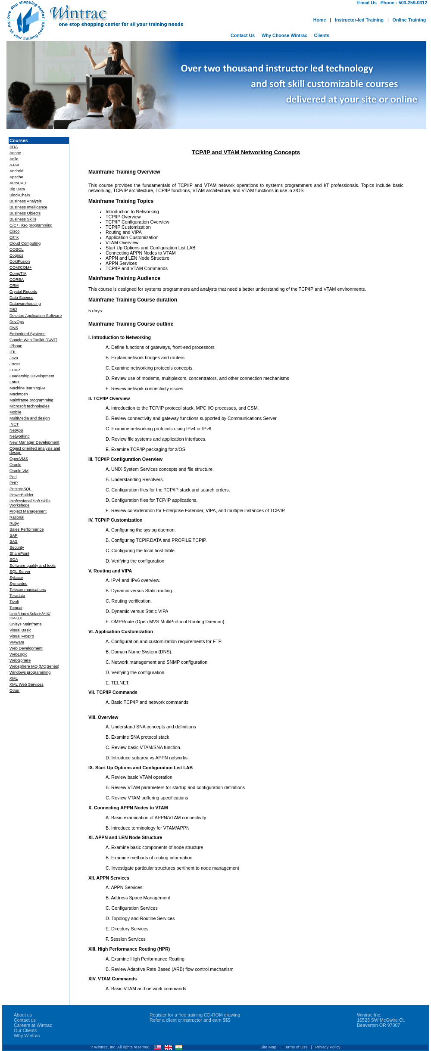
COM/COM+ (20, 267)
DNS (13, 328)
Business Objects (25, 213)
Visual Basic (20, 630)
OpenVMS (18, 459)
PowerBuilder (21, 495)
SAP (13, 535)
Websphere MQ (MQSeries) (34, 666)
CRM (14, 285)
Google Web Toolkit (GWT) (33, 340)
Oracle (15, 465)
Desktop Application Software (35, 316)
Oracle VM (18, 471)
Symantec (18, 583)
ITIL (12, 352)
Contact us (25, 1020)
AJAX (14, 165)
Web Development (26, 648)
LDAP (14, 370)
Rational (16, 517)
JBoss (14, 364)
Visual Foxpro (21, 636)
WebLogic (18, 654)
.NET (14, 424)
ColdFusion (19, 261)
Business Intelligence (28, 207)
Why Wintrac (27, 1035)
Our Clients (25, 1030)
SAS (13, 541)
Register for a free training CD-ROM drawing (195, 1014)
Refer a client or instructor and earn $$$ (190, 1020)
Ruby (14, 523)
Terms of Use (296, 1047)
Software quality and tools (32, 565)
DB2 (13, 310)
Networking (19, 436)
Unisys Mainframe (25, 624)
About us (23, 1014)
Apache (16, 177)
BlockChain (19, 195)
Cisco (14, 231)
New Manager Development (34, 442)
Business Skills (22, 219)
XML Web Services (26, 684)
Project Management (28, 511)
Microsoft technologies (29, 406)
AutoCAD (17, 183)
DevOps (16, 322)
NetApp (16, 430)
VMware (16, 642)
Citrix (14, 237)
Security (16, 547)
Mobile (15, 412)
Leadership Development (31, 376)
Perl (13, 477)
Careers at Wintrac (33, 1025)
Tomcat (15, 608)
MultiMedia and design (29, 418)
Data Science (21, 297)
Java (13, 358)
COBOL (16, 249)
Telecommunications (27, 590)
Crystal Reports (23, 291)
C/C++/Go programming (31, 225)
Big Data (17, 189)
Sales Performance (26, 529)
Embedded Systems (27, 334)
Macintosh (18, 394)
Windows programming (29, 672)
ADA (13, 147)
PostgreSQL (20, 489)
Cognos (16, 255)
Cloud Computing (25, 243)
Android (16, 171)
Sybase (16, 577)
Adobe (15, 153)
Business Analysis (25, 201)
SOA (13, 559)
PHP (13, 483)
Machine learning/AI (27, 388)
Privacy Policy (327, 1047)
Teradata (17, 596)
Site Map (268, 1047)
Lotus (14, 382)
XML (13, 678)
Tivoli (14, 602)
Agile (14, 159)
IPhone (15, 346)
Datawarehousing (25, 304)
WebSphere (20, 660)
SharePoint (19, 553)
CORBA (16, 279)
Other (14, 690)
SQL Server (19, 571)
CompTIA (17, 273)
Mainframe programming (31, 400)
